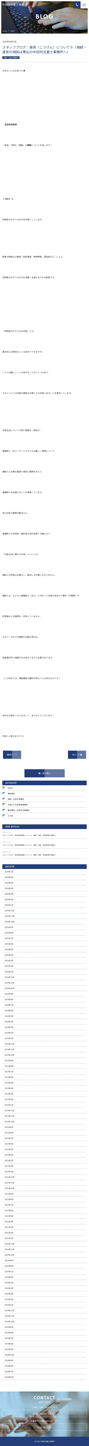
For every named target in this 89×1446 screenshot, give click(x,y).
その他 (10, 815)
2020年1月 (9, 1305)
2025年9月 (9, 927)
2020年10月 (9, 1255)
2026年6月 (9, 877)
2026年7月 (9, 871)
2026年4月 (9, 888)
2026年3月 (9, 894)
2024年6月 (9, 1010)
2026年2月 (9, 899)
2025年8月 (9, 932)
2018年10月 (9, 1355)
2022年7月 (9, 1138)
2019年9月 (9, 1327)
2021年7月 (9, 1205)
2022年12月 (9, 1110)
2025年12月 (9, 910)
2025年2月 (9, 966)
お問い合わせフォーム (44, 1413)
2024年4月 (9, 1021)
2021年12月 (9, 1177)
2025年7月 (9, 938)
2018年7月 (9, 1371)
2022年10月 (9, 1121)
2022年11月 (9, 1116)
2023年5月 (9, 1082)
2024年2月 (9, 1032)
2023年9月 (9, 1060)
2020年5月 (9, 1282)
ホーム (5, 31)
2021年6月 (9, 1210)
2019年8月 (9, 1332)
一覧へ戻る (44, 773)
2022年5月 (9, 1149)
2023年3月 (9, 1094)
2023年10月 (9, 1055)
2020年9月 (9, 1260)
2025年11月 (9, 916)
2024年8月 (9, 999)
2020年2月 (9, 1299)
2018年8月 (9, 1366)
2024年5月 (9, 1016)
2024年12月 (9, 977)
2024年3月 (9, 1027)
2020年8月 (9, 1266)
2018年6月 (9, 1377)
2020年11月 (9, 1249)
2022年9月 (9, 1127)
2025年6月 (9, 944)
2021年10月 (9, 1188)
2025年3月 (9, 960)
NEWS (10, 788)
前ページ (12, 754)
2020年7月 (9, 1271)
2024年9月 (9, 994)
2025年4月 (9, 955)
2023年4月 (9, 1088)
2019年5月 (9, 1349)
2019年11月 (9, 1316)
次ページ (77, 754)
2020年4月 (9, 1288)
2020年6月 (9, 1277)
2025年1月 (9, 971)
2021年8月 (9, 1199)
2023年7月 (9, 1071)
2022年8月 (9, 1132)
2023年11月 (9, 1049)
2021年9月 (9, 1193)
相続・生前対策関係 (16, 799)
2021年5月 (9, 1216)
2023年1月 (9, 1105)
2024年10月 (9, 988)
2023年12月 (9, 1044)
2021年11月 (9, 1182)
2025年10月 (9, 921)
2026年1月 (9, 905)
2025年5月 (9, 949)
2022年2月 (9, 1166)
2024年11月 (9, 982)
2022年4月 (9, 1155)
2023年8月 (9, 1066)
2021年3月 (9, 1227)
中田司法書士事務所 (14, 5)
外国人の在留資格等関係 (18, 804)
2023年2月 (9, 1099)
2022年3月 (9, 1160)
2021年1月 (9, 1238)
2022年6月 (9, 1143)
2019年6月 (9, 1343)
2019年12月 (9, 1310)
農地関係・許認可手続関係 (18, 810)
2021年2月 (9, 1232)
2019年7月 (9, 1338)
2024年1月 (9, 1038)
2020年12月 (9, 1243)
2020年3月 (9, 1293)
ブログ (12, 31)
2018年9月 (9, 1360)
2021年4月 (9, 1221)
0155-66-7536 (44, 1427)
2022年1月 (9, 1171)
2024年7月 (9, 1005)
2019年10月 (9, 1321)
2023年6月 (9, 1077)
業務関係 (11, 793)
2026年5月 (9, 882)
